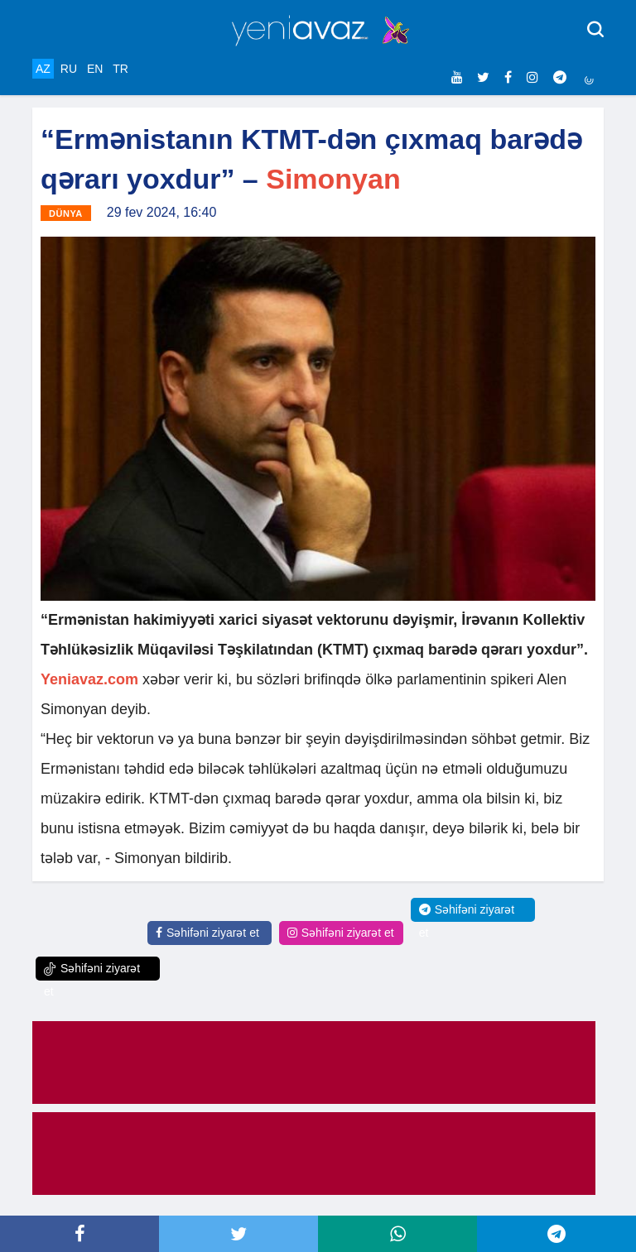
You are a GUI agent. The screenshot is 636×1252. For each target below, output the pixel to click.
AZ (43, 68)
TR (120, 68)
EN (95, 68)
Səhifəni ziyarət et (207, 932)
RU (68, 68)
